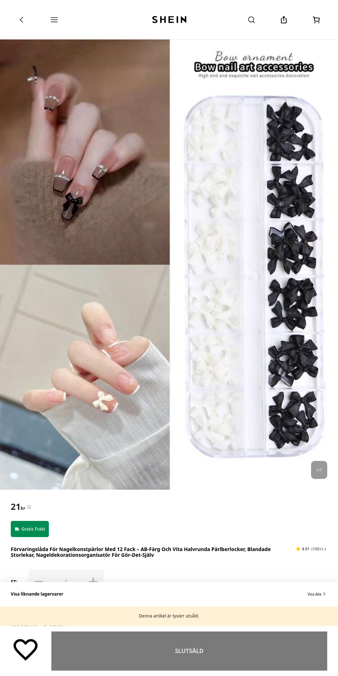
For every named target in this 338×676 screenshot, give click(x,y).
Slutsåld (189, 651)
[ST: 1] (66, 581)
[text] (18, 506)
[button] (311, 548)
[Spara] (26, 649)
